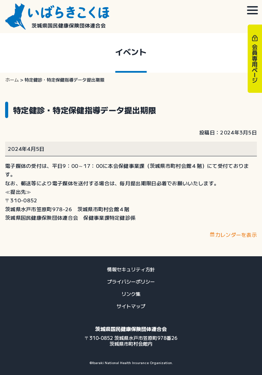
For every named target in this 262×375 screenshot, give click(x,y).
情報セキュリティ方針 (131, 269)
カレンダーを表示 (236, 234)
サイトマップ (131, 306)
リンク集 (131, 293)
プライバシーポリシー (131, 281)
